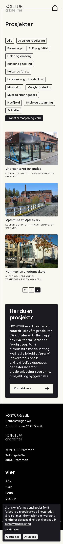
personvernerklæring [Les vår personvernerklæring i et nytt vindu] (18, 524)
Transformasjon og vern (25, 131)
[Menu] (54, 8)
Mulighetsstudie (40, 90)
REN (8, 495)
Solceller (13, 123)
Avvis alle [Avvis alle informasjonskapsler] (30, 536)
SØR (8, 501)
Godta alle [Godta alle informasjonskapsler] (13, 536)
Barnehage (15, 49)
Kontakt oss (23, 402)
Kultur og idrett (18, 73)
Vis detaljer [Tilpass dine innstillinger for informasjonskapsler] (12, 529)
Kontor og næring (20, 65)
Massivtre (14, 90)
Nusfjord (13, 106)
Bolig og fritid (40, 49)
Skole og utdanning (21, 114)
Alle (10, 40)
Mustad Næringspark (22, 98)
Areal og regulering (33, 40)
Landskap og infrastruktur (26, 82)
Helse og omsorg (19, 57)
